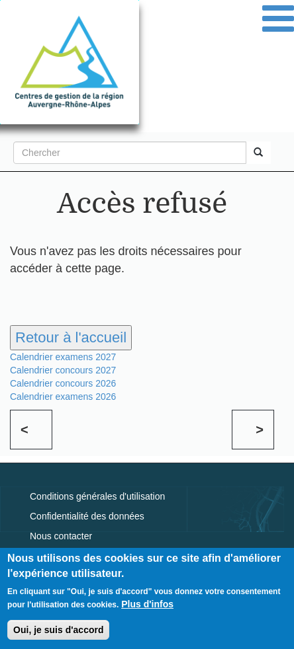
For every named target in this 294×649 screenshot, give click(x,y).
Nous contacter (61, 536)
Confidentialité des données (87, 516)
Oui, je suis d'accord (58, 632)
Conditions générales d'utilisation (97, 496)
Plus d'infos (147, 606)
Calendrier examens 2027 (63, 357)
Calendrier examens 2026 (63, 396)
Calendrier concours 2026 (63, 383)
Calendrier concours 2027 (63, 370)
